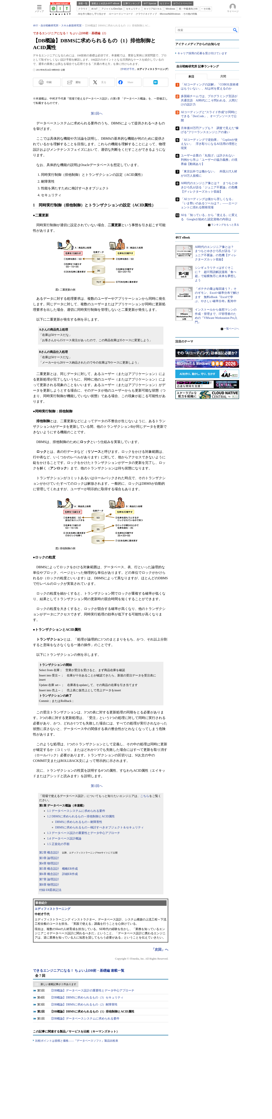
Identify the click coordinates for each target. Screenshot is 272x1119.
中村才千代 (128, 69)
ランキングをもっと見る (225, 224)
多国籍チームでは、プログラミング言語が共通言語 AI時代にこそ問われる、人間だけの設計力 (209, 100)
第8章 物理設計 (49, 884)
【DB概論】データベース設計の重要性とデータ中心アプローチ (92, 990)
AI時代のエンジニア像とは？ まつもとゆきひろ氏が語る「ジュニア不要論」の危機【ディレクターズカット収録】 (209, 187)
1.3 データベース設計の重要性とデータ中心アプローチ (83, 833)
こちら (144, 796)
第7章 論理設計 (49, 879)
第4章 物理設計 (49, 863)
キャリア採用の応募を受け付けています (202, 53)
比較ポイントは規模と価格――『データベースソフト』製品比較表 (76, 1040)
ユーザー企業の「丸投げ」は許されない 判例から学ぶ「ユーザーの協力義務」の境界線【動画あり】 (209, 159)
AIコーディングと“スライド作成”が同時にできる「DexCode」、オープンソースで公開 (209, 116)
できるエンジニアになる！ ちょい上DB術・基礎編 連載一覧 (78, 970)
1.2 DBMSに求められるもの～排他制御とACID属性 (81, 816)
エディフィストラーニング (52, 908)
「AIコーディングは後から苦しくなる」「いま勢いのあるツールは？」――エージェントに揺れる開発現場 (209, 203)
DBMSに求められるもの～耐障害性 (78, 822)
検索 (235, 30)
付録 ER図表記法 (50, 890)
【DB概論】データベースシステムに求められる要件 (84, 1018)
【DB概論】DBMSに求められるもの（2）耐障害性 (84, 1004)
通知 (78, 82)
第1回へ (97, 113)
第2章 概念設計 (49, 852)
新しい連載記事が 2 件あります (58, 984)
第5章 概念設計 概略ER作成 (58, 868)
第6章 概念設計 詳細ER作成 (58, 874)
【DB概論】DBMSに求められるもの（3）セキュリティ (86, 997)
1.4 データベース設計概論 (64, 838)
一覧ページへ (231, 328)
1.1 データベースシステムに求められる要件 (76, 810)
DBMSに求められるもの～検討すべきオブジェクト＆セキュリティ (99, 827)
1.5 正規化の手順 (58, 844)
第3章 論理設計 (49, 858)
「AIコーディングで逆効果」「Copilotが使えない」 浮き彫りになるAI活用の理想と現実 (209, 144)
